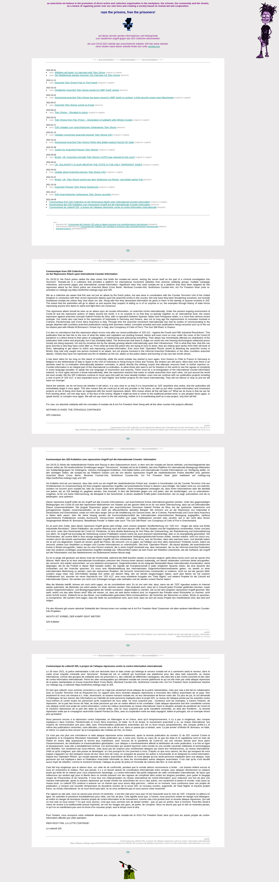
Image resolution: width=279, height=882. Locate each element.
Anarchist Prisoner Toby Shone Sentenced (77, 187)
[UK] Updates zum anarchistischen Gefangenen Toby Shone (85, 127)
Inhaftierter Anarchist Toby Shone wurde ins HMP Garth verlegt (87, 90)
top (128, 250)
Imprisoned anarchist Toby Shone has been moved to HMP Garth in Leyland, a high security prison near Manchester (114, 97)
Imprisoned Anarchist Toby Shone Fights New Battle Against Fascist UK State (94, 142)
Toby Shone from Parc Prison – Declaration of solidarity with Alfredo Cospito (93, 120)
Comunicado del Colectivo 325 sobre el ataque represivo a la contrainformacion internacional (108, 224)
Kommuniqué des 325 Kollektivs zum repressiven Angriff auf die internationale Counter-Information (99, 204)
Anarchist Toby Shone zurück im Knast (74, 105)
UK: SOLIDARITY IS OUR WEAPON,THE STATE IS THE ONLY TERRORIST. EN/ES (98, 164)
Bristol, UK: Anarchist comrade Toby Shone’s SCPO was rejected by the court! (95, 157)
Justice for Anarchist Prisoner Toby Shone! (76, 149)
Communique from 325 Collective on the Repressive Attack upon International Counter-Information (99, 202)
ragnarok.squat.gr (63, 229)
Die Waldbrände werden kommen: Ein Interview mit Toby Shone (87, 75)
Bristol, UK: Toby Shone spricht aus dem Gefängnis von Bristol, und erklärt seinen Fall (99, 179)
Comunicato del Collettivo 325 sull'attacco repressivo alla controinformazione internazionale (119, 226)
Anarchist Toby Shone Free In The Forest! (76, 82)
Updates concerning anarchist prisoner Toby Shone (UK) (83, 134)
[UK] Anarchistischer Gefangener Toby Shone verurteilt (83, 194)
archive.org (154, 46)
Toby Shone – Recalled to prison (71, 112)
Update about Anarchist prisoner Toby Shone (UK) (80, 172)
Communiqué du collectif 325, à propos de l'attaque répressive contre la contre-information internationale (103, 207)
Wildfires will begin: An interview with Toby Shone (80, 72)
